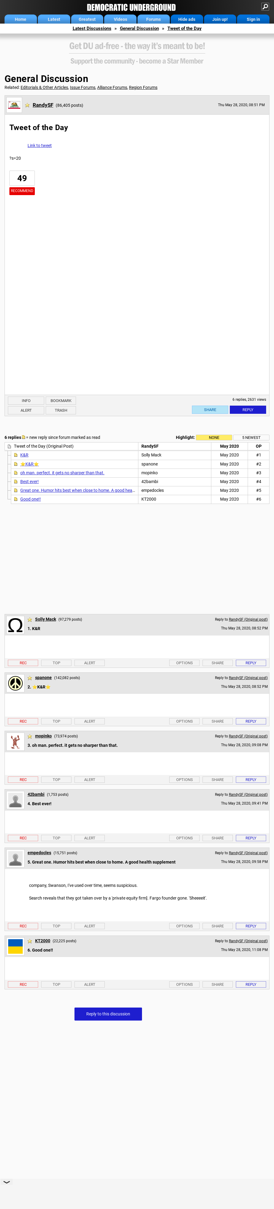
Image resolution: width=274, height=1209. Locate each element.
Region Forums (143, 87)
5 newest (251, 437)
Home (20, 19)
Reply (248, 409)
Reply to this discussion (108, 1013)
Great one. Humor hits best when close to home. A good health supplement (90, 490)
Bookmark (61, 400)
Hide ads (186, 19)
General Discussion (139, 28)
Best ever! (29, 481)
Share (210, 409)
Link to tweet (40, 145)
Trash (61, 410)
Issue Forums (82, 87)
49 (22, 178)
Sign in (253, 19)
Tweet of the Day (184, 28)
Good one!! (30, 499)
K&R (24, 455)
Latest (54, 19)
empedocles (39, 852)
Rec (23, 663)
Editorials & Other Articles (44, 87)
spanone (43, 677)
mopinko (43, 736)
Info (26, 400)
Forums (153, 19)
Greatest (87, 19)
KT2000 (42, 940)
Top (56, 663)
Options (184, 663)
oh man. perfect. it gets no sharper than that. (62, 472)
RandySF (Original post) (248, 619)
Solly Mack (45, 619)
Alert (26, 410)
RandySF (43, 105)
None (214, 437)
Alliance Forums (112, 87)
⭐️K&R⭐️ (29, 464)
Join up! (220, 19)
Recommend (22, 191)
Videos (120, 19)
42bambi (36, 794)
